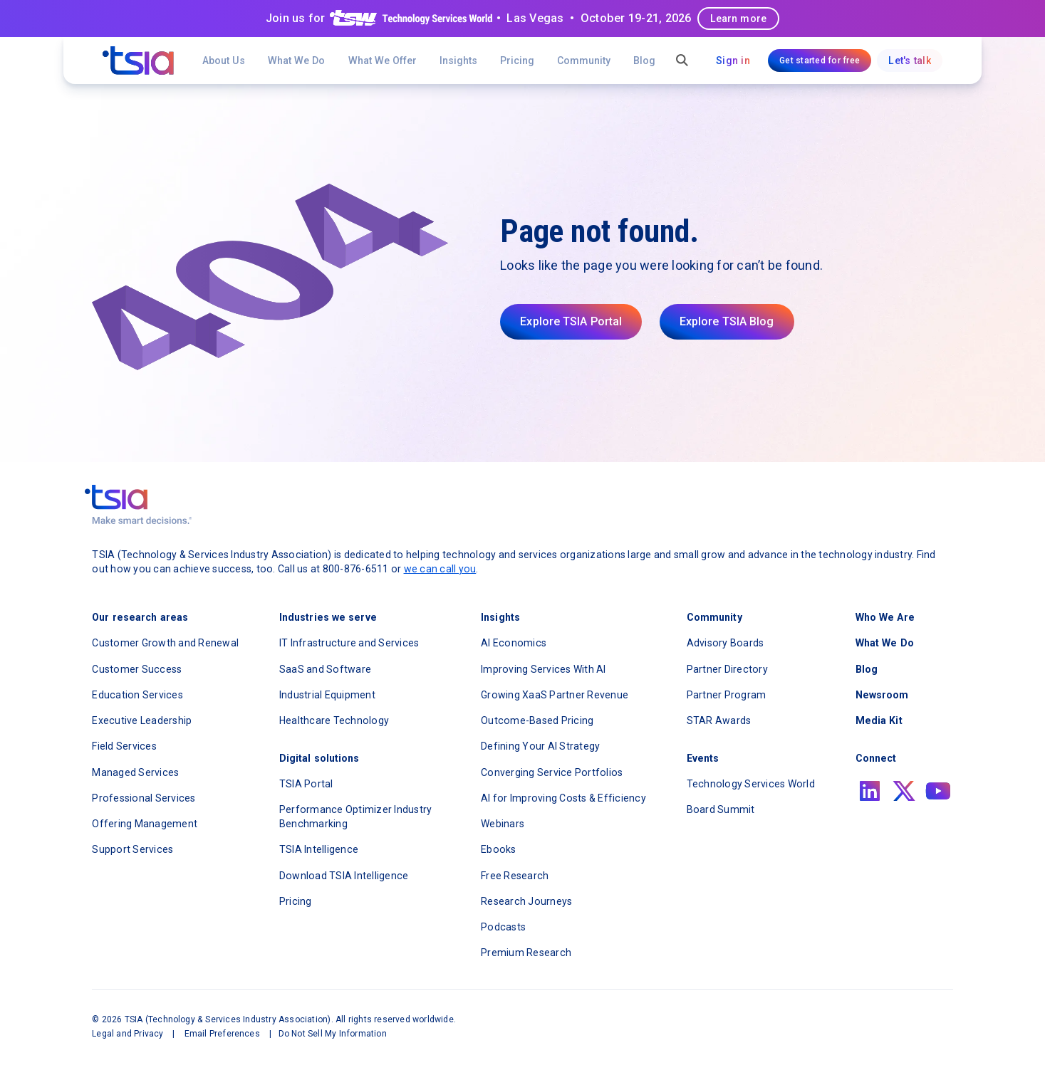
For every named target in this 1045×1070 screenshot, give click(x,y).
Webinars (502, 823)
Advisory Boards (725, 643)
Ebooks (498, 849)
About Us (223, 60)
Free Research (515, 875)
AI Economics (513, 643)
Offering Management (144, 823)
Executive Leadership (142, 720)
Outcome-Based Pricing (537, 720)
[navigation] (138, 60)
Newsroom (882, 695)
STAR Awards (719, 720)
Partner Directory (727, 669)
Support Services (132, 849)
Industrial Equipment (327, 695)
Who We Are (885, 617)
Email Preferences (222, 1034)
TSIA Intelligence (318, 849)
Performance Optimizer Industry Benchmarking (355, 816)
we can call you (440, 569)
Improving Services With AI (543, 669)
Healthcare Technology (334, 720)
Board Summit (721, 809)
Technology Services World (751, 784)
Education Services (137, 695)
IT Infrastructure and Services (349, 643)
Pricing (517, 60)
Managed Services (135, 772)
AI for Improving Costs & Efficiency (563, 798)
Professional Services (143, 798)
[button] (381, 60)
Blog (644, 60)
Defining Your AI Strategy (540, 746)
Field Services (124, 746)
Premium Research (526, 952)
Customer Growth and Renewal (165, 643)
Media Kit (879, 720)
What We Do (296, 60)
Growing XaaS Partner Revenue (554, 695)
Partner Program (726, 695)
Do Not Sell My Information (333, 1034)
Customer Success (137, 669)
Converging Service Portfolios (552, 772)
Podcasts (503, 927)
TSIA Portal (306, 784)
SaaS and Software (325, 669)
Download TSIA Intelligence (344, 875)
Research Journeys (526, 901)
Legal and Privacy (127, 1034)
